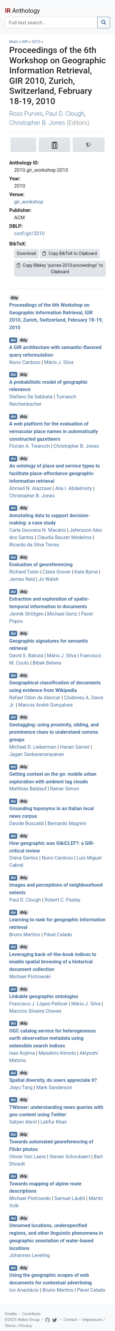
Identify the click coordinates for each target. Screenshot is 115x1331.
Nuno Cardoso (24, 362)
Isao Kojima (22, 1053)
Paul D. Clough (64, 113)
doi (13, 340)
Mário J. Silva (59, 362)
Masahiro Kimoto (57, 1053)
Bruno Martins (24, 934)
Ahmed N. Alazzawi (30, 488)
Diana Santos (23, 858)
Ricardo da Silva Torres (34, 545)
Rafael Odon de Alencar (34, 698)
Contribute (31, 1314)
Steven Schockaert (69, 1157)
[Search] (51, 22)
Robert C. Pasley (62, 900)
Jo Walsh (48, 579)
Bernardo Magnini (67, 823)
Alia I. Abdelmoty (73, 488)
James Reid (22, 579)
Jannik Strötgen (26, 614)
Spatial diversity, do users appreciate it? (53, 1080)
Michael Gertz (62, 614)
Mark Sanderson (54, 1087)
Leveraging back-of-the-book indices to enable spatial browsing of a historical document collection (52, 961)
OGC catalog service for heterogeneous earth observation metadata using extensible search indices (52, 1038)
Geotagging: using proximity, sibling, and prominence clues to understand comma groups (54, 732)
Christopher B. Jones (37, 122)
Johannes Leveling (29, 1255)
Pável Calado (58, 934)
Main (13, 41)
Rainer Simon (64, 789)
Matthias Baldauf (27, 789)
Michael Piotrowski (30, 977)
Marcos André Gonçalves (45, 705)
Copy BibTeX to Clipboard (70, 253)
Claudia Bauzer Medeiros (64, 537)
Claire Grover (57, 572)
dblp (14, 298)
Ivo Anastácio (24, 1290)
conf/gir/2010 (29, 233)
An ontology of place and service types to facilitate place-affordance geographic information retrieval (54, 473)
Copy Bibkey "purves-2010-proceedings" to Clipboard (60, 268)
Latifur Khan (53, 1122)
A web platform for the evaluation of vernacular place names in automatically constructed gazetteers (53, 431)
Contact (70, 1319)
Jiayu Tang (21, 1087)
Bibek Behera (47, 663)
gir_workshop (28, 202)
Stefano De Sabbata (30, 397)
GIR (25, 41)
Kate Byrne (86, 572)
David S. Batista (26, 655)
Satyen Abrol (23, 1122)
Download (26, 253)
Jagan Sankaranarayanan (36, 754)
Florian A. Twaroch (29, 446)
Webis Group (28, 1319)
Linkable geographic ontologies (43, 996)
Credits (11, 1314)
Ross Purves (26, 113)
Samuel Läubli (69, 1198)
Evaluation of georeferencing (41, 564)
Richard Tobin (24, 572)
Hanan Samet (74, 747)
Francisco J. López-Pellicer (38, 1004)
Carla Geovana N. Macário (37, 530)
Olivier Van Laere (27, 1157)
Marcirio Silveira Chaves (35, 1011)
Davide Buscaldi (26, 823)
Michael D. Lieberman (32, 747)
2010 (36, 41)
